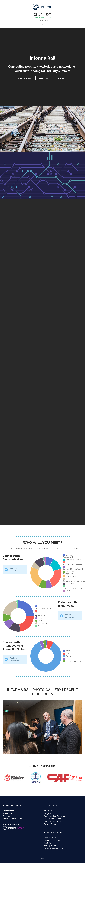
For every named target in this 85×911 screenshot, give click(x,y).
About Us (48, 811)
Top (42, 859)
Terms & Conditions (52, 821)
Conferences (8, 811)
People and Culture (52, 819)
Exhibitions (7, 813)
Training (6, 816)
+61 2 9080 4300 (51, 846)
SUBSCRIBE (43, 78)
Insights (47, 813)
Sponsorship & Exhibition (54, 816)
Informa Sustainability (12, 819)
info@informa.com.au (53, 848)
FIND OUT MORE (24, 78)
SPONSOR (61, 78)
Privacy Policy (50, 824)
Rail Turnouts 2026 (42, 18)
